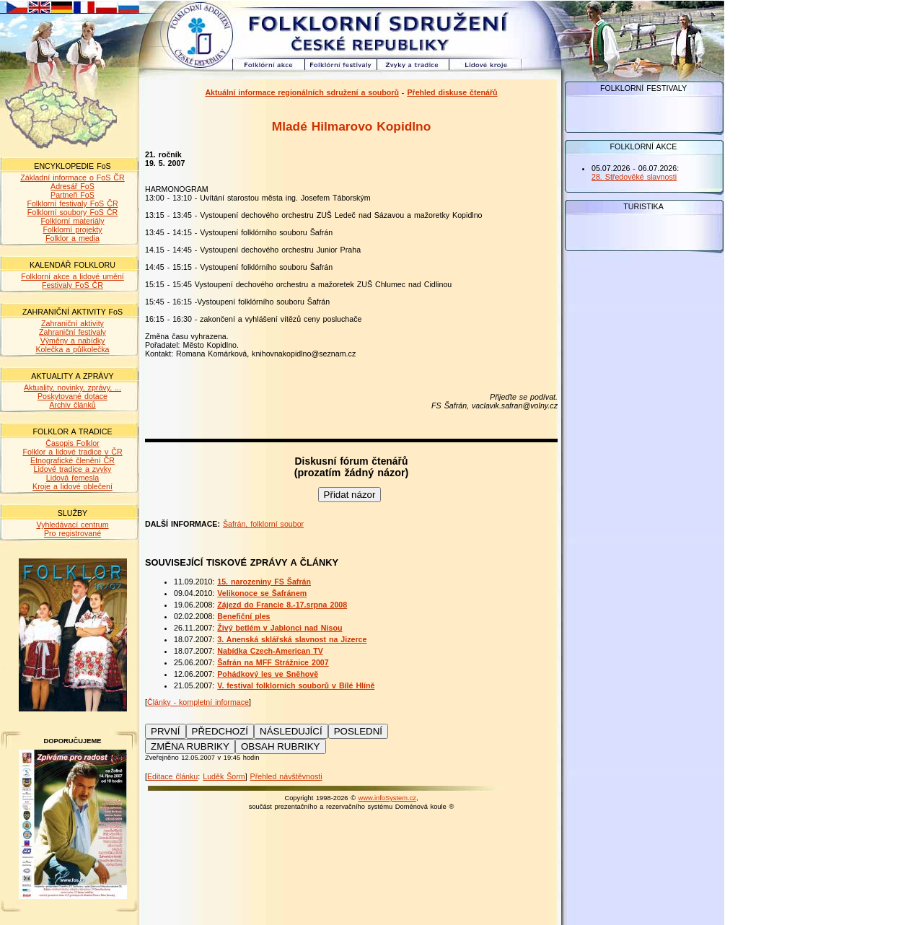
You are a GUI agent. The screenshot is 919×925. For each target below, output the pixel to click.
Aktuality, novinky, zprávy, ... (72, 387)
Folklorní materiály (72, 220)
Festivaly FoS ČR (72, 285)
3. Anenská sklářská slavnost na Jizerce (291, 639)
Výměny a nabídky (72, 340)
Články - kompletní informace (198, 702)
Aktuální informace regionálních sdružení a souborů (302, 92)
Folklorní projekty (72, 229)
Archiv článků (72, 404)
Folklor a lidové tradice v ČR (72, 451)
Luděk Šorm (224, 776)
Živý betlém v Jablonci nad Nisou (279, 627)
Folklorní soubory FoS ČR (72, 212)
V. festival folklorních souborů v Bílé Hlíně (295, 685)
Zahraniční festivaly (72, 332)
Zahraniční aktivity (72, 323)
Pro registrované (72, 533)
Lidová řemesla (72, 477)
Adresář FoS (72, 186)
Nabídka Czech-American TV (270, 650)
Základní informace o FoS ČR (72, 177)
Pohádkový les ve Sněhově (267, 674)
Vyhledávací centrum (72, 524)
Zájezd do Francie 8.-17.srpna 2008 (282, 604)
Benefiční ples (243, 616)
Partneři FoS (72, 194)
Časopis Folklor (72, 443)
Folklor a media (72, 238)
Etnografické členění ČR (72, 460)
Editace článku (172, 776)
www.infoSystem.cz (387, 798)
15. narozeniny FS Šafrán (264, 581)
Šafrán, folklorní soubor (263, 524)
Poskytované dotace (72, 396)
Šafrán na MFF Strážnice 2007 (272, 662)
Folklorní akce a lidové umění (72, 276)
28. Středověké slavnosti (634, 176)
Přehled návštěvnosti (286, 776)
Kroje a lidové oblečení (72, 486)
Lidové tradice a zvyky (73, 469)
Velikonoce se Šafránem (262, 593)
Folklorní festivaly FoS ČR (72, 203)
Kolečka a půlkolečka (72, 349)
